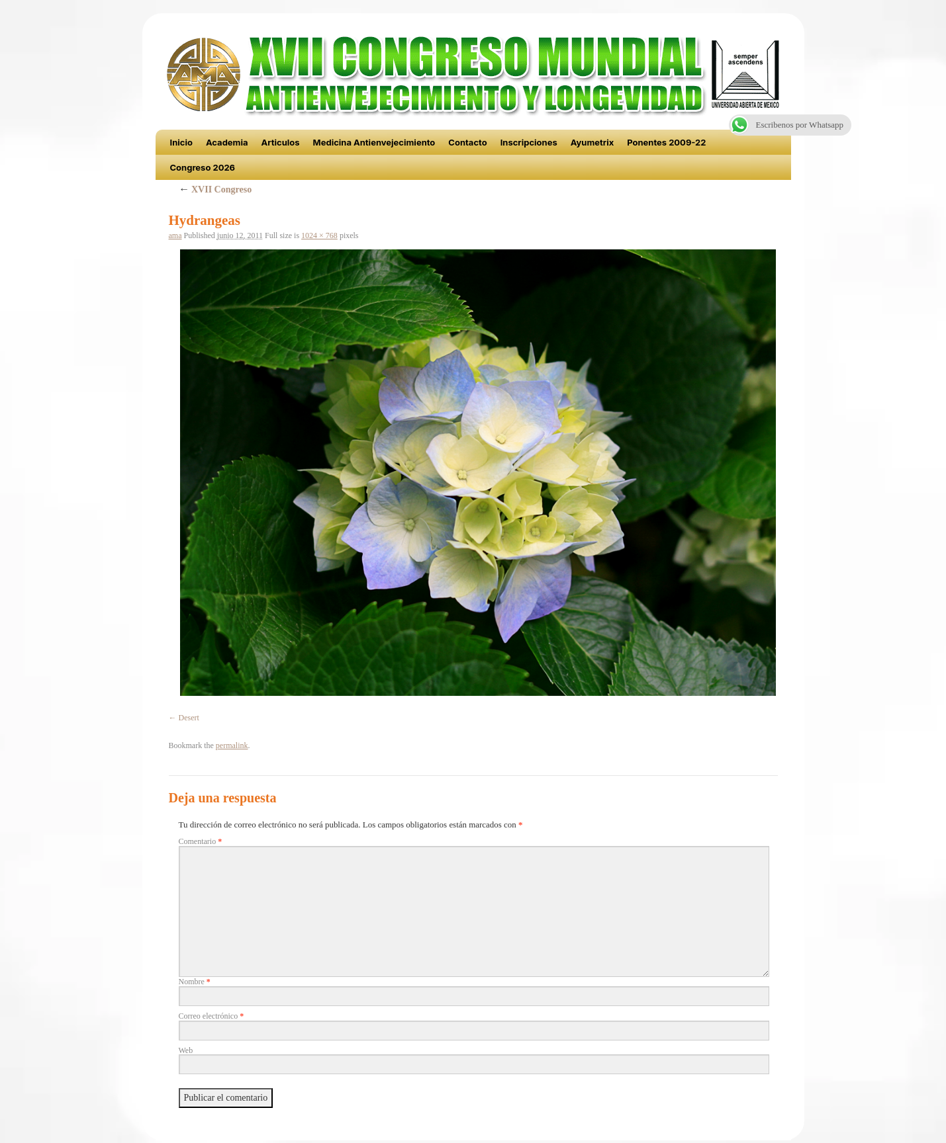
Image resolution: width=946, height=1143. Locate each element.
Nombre (195, 981)
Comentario (200, 841)
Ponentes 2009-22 (666, 142)
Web (186, 1050)
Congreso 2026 (203, 167)
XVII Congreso (215, 189)
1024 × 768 (319, 235)
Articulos (280, 142)
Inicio (181, 142)
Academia (227, 142)
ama (175, 235)
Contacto (467, 142)
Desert (189, 717)
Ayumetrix (592, 142)
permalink (232, 745)
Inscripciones (528, 142)
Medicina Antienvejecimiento (374, 142)
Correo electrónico (211, 1016)
